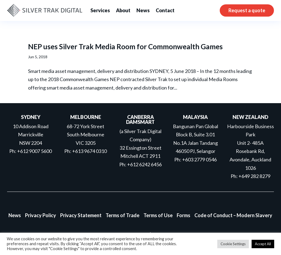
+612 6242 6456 (144, 164)
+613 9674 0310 (89, 151)
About (123, 10)
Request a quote (246, 10)
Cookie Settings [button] (233, 244)
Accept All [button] (263, 244)
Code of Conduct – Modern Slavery (233, 215)
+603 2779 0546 (199, 159)
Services (100, 10)
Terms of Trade (122, 215)
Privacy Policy (40, 215)
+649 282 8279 (254, 176)
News (143, 10)
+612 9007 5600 (34, 151)
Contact (165, 10)
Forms (183, 215)
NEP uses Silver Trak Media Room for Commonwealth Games (125, 46)
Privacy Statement (81, 215)
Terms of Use (158, 215)
